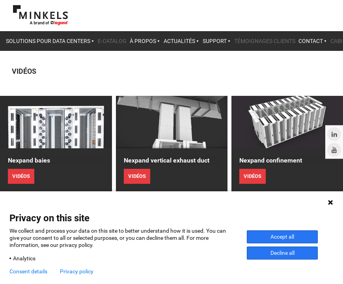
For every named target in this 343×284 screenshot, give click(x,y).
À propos (143, 41)
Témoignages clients (264, 41)
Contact (310, 41)
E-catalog (112, 41)
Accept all (282, 237)
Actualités (179, 41)
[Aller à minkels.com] (40, 15)
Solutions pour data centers (48, 41)
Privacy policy (76, 271)
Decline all (282, 253)
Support (215, 41)
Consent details (28, 271)
